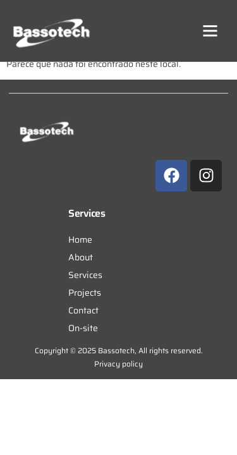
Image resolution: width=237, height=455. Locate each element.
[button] (210, 31)
